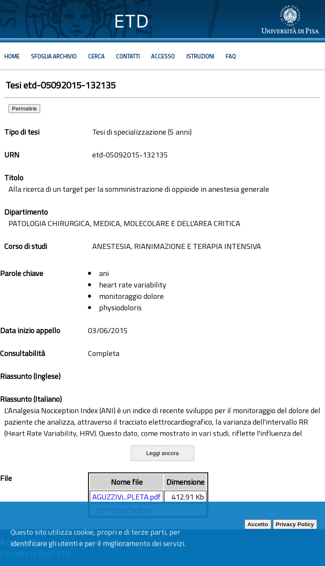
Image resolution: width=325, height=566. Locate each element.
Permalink (24, 108)
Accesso (163, 56)
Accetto (258, 524)
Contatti (128, 56)
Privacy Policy (295, 524)
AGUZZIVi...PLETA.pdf (126, 496)
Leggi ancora (162, 453)
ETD (131, 21)
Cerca (96, 56)
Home (11, 56)
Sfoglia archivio (54, 56)
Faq (231, 56)
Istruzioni (200, 56)
